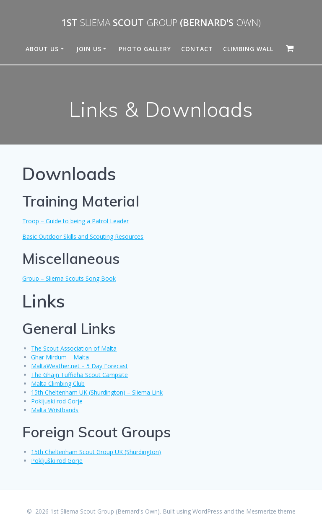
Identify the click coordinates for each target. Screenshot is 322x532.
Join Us (88, 49)
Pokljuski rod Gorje (57, 401)
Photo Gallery (145, 49)
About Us (42, 49)
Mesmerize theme (271, 511)
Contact (197, 49)
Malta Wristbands (54, 410)
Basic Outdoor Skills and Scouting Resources (82, 236)
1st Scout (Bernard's (161, 22)
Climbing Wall (248, 49)
